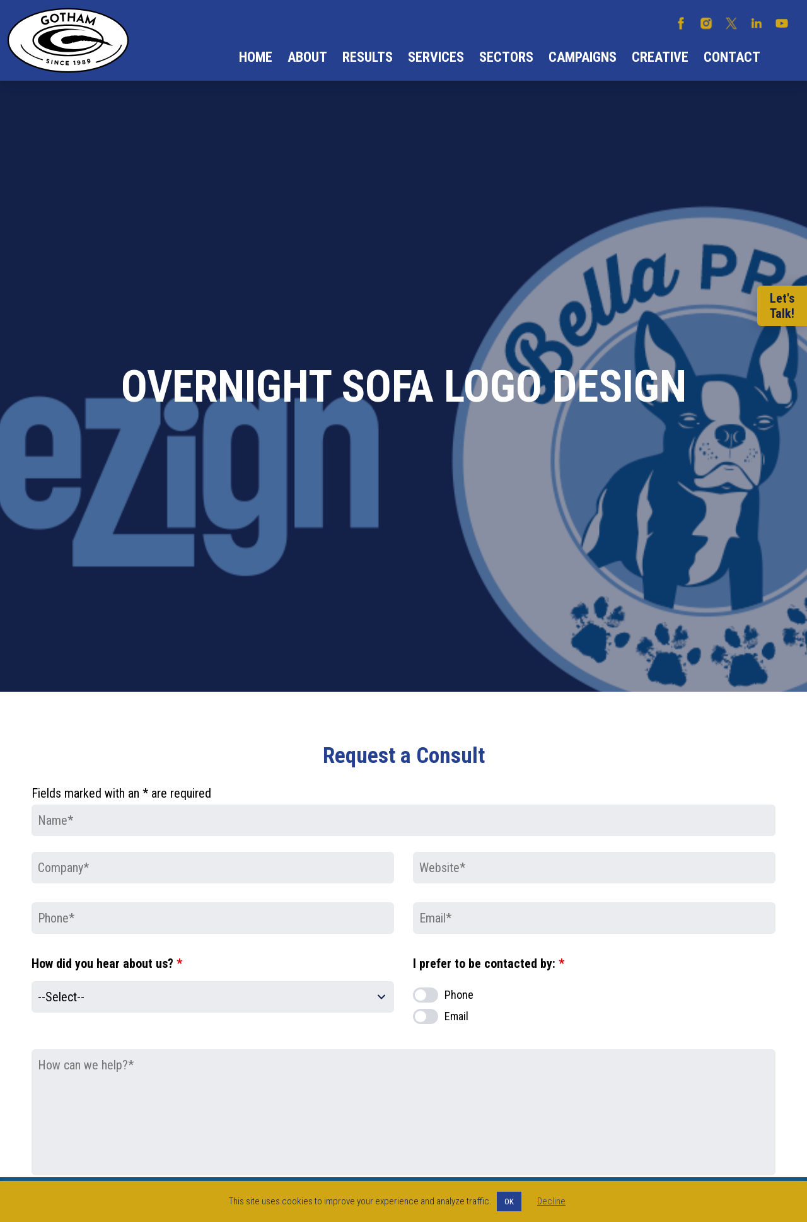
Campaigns (583, 57)
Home (255, 57)
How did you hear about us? (107, 963)
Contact (732, 57)
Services (436, 57)
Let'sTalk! (782, 306)
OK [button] (509, 1201)
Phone (458, 994)
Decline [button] (551, 1201)
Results (367, 57)
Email (456, 1016)
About (307, 57)
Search (784, 57)
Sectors (506, 57)
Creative (660, 57)
